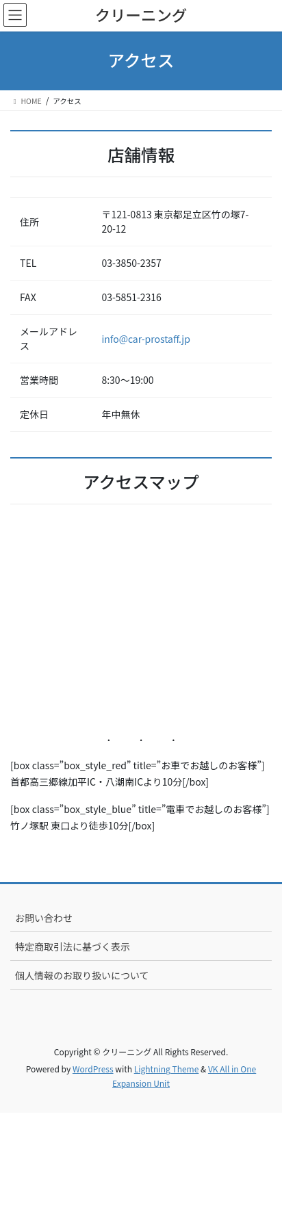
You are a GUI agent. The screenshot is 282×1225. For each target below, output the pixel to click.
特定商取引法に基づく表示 (72, 946)
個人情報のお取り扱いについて (82, 975)
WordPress (93, 1068)
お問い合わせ (44, 918)
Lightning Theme (166, 1068)
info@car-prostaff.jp (145, 339)
